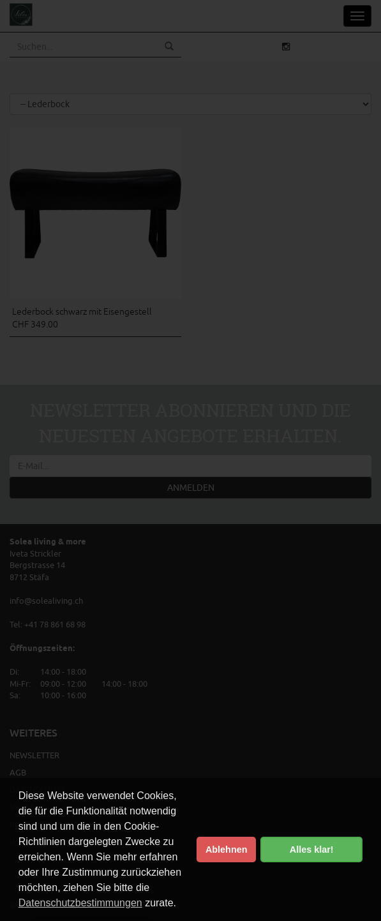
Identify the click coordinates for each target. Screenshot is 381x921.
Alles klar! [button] (312, 849)
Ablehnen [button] (226, 849)
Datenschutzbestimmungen (80, 902)
